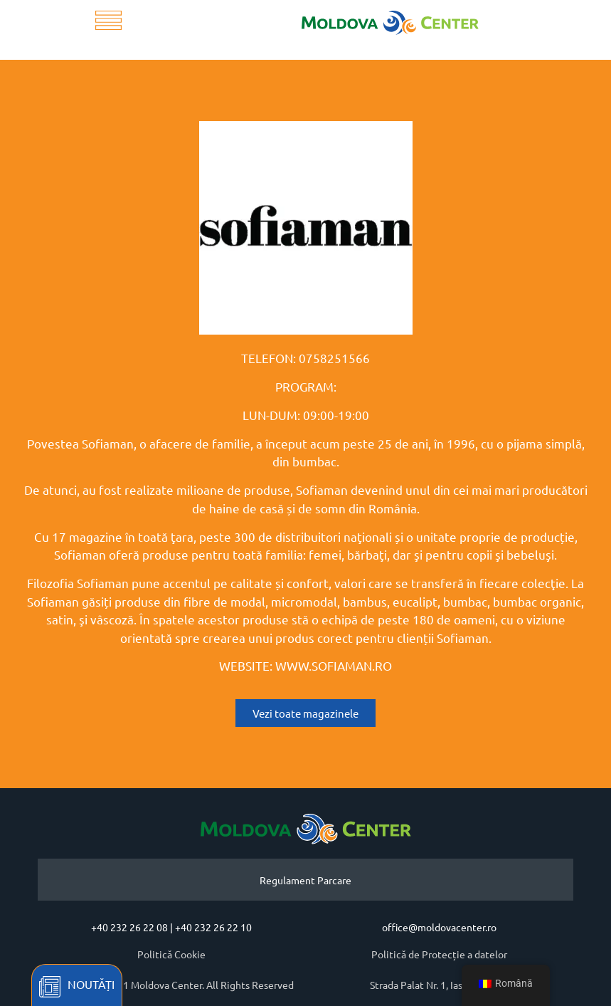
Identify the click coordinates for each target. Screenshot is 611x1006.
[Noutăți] (49, 986)
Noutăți (91, 984)
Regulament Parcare (305, 880)
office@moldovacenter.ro (439, 927)
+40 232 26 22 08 (129, 927)
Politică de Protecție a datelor (439, 954)
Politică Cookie (171, 954)
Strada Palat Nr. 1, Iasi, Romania (439, 984)
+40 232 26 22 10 (213, 927)
